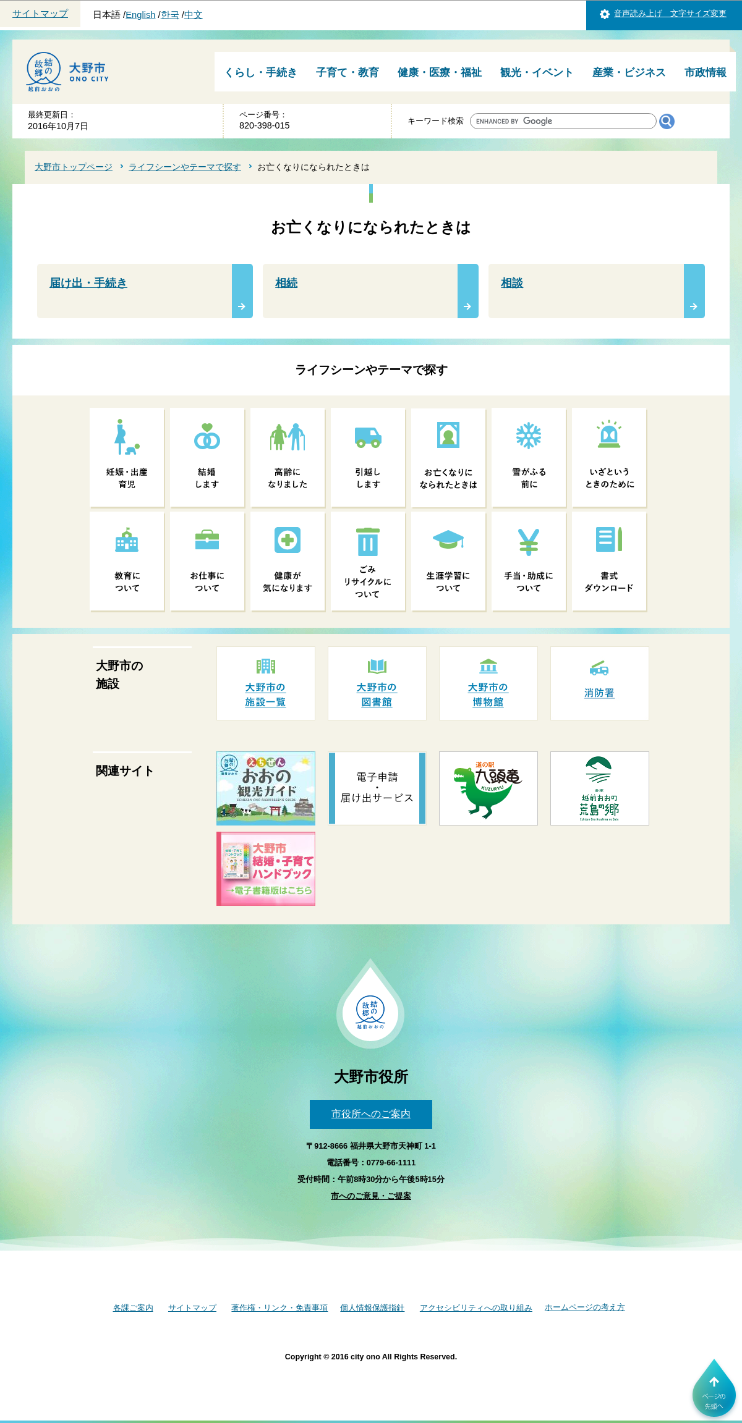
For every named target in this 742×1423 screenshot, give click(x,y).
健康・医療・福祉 (440, 72)
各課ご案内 (133, 1307)
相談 (512, 283)
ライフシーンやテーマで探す (185, 167)
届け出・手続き (88, 283)
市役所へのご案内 (371, 1113)
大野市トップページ (74, 167)
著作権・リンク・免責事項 (279, 1307)
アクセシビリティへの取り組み (476, 1307)
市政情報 (705, 72)
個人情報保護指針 (372, 1307)
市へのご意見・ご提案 (371, 1196)
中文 (193, 15)
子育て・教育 (347, 72)
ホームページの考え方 (585, 1307)
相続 (286, 283)
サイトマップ (40, 14)
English (140, 15)
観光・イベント (537, 72)
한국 (170, 15)
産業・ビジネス (629, 72)
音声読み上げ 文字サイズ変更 (670, 13)
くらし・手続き (260, 72)
